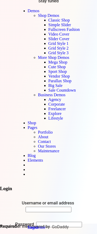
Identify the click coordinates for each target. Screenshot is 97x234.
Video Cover (58, 34)
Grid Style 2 (58, 48)
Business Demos (51, 95)
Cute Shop (57, 67)
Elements (35, 160)
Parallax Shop (59, 81)
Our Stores (47, 146)
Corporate (56, 104)
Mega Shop (57, 62)
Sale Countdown (62, 90)
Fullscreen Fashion (64, 29)
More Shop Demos (53, 57)
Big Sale (55, 85)
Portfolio (45, 132)
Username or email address (48, 203)
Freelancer (57, 109)
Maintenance (48, 151)
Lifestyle (55, 118)
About (43, 137)
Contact (44, 141)
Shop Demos (48, 15)
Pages (32, 127)
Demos (33, 11)
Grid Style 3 (58, 53)
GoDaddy (60, 226)
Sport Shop (57, 71)
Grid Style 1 (58, 43)
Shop (32, 123)
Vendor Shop (59, 76)
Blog (32, 155)
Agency (54, 99)
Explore (55, 113)
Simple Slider (59, 25)
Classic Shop (59, 20)
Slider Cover (58, 39)
